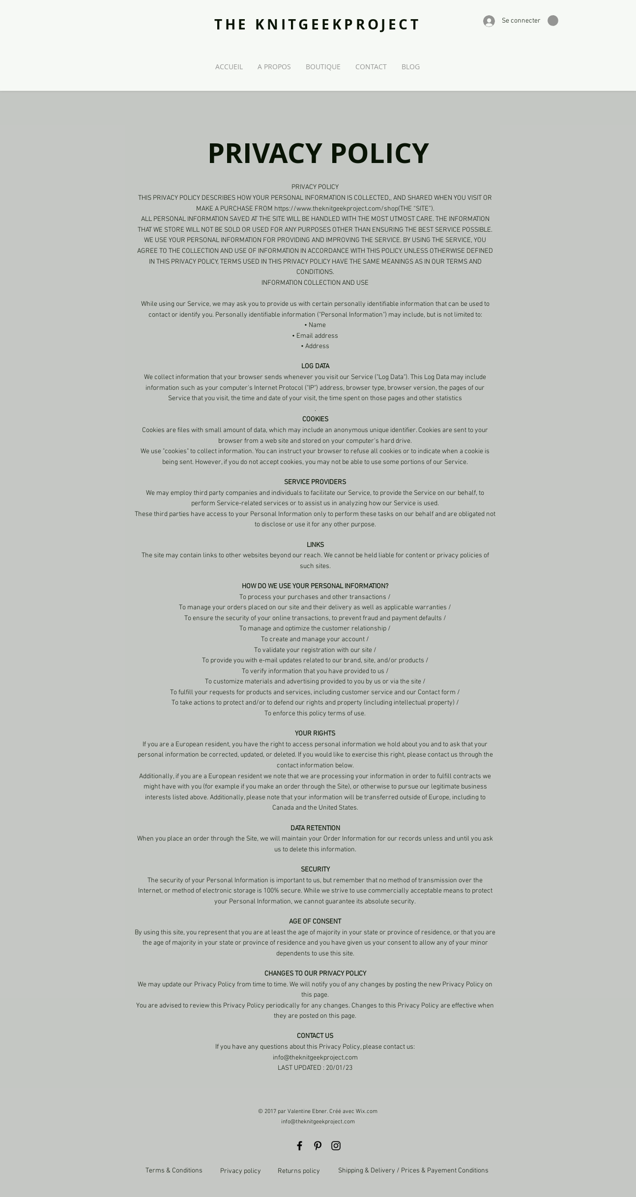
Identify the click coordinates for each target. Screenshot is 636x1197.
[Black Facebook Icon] (299, 1146)
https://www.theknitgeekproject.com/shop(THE (343, 209)
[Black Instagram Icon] (336, 1146)
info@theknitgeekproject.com (318, 1121)
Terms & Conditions (173, 1171)
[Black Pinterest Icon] (318, 1146)
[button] (553, 20)
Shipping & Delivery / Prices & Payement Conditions (413, 1171)
